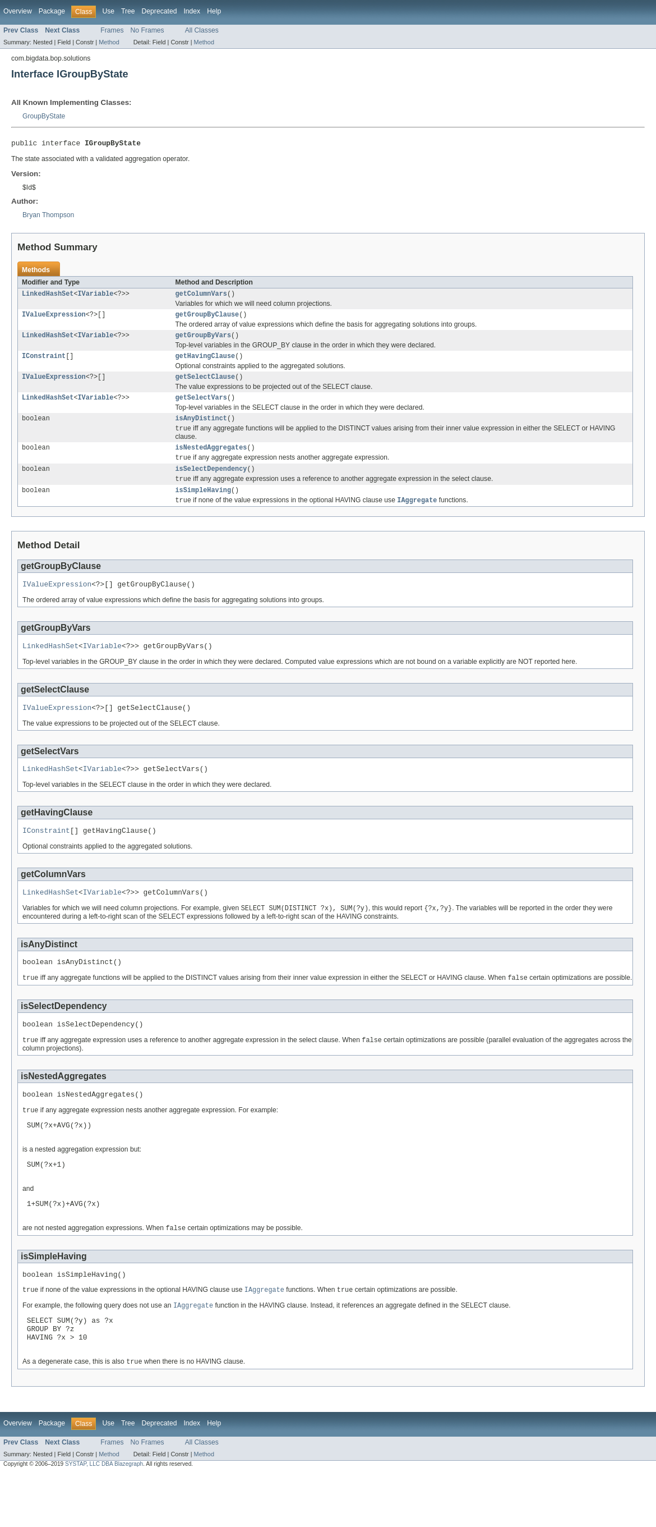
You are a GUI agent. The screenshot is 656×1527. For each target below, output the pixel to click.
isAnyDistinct (201, 427)
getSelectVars (201, 405)
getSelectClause (205, 383)
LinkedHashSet (47, 296)
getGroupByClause (207, 318)
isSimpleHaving (203, 504)
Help (214, 11)
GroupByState (43, 116)
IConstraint (44, 361)
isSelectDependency (211, 481)
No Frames (147, 30)
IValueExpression (54, 318)
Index (191, 11)
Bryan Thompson (48, 217)
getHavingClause (205, 361)
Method (109, 42)
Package (52, 11)
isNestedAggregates (211, 458)
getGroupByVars (203, 340)
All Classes (202, 30)
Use (108, 11)
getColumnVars (201, 296)
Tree (128, 11)
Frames (111, 30)
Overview (17, 11)
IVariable (96, 296)
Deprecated (159, 11)
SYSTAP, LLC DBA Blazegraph (104, 1517)
